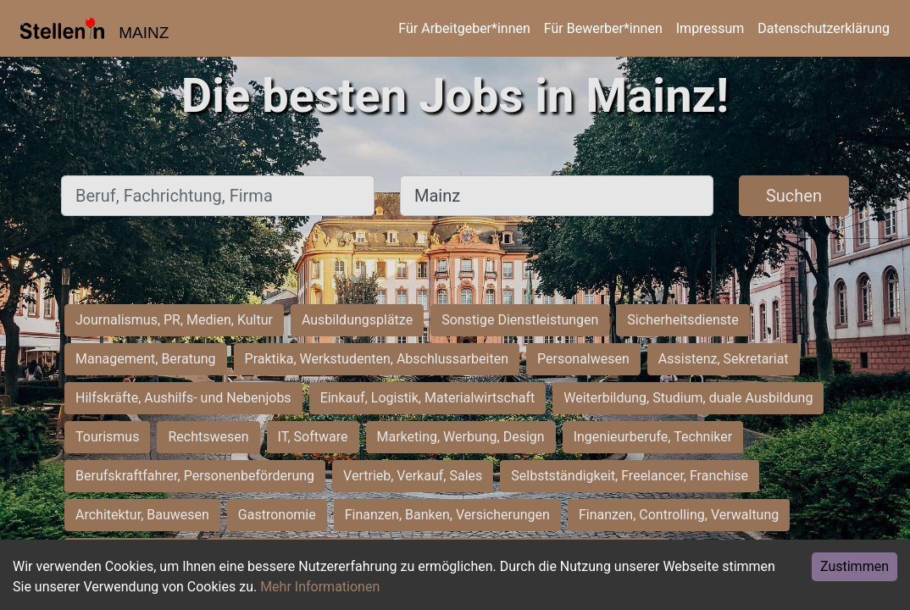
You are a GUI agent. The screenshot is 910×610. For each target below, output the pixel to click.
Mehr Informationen (320, 587)
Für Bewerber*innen (603, 28)
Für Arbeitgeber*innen (464, 28)
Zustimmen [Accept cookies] (854, 566)
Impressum (710, 28)
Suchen (794, 196)
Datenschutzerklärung (823, 28)
